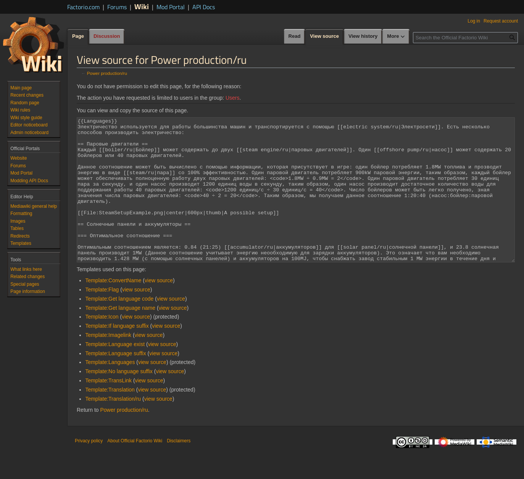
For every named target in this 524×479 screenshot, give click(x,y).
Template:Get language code (119, 327)
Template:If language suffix (116, 354)
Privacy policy (89, 469)
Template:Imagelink (108, 364)
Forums (117, 6)
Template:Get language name (120, 336)
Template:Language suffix (115, 382)
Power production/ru (107, 73)
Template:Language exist (115, 373)
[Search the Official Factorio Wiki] (465, 37)
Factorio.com (83, 6)
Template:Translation (109, 418)
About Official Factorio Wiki (134, 469)
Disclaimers (178, 469)
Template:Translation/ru (113, 427)
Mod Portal (170, 6)
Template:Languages (110, 391)
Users (233, 98)
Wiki (141, 6)
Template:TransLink (108, 409)
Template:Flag (102, 318)
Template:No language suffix (118, 400)
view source (159, 309)
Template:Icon (101, 345)
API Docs (203, 6)
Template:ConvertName (113, 309)
